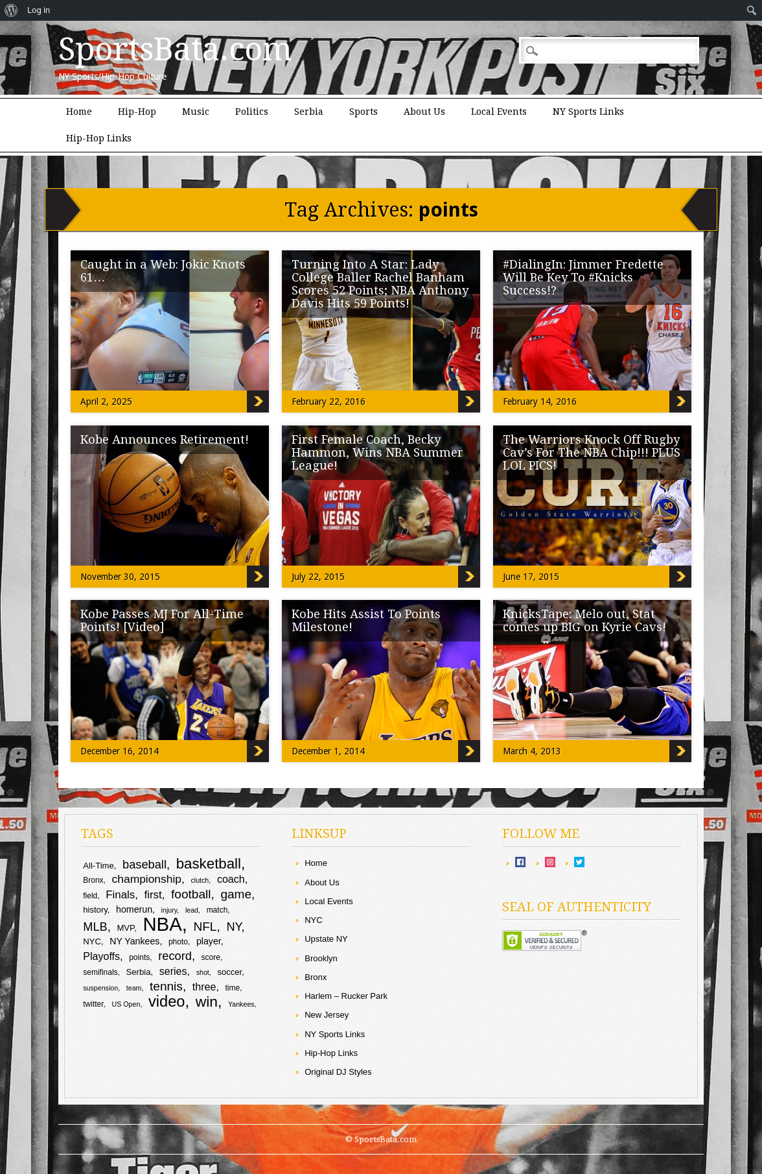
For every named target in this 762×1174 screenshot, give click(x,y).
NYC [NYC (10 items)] (92, 941)
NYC (313, 920)
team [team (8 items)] (134, 988)
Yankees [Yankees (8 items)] (241, 1004)
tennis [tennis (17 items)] (166, 986)
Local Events (499, 111)
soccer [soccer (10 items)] (229, 972)
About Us (424, 111)
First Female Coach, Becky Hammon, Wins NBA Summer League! (377, 452)
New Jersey (327, 1015)
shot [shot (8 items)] (202, 972)
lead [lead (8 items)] (191, 910)
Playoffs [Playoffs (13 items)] (101, 956)
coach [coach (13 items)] (231, 879)
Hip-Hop (137, 111)
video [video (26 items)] (166, 1001)
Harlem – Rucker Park (346, 996)
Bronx (316, 977)
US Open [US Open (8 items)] (126, 1004)
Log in (38, 10)
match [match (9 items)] (217, 910)
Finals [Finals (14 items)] (120, 895)
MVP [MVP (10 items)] (125, 928)
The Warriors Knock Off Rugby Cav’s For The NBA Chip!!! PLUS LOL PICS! (591, 452)
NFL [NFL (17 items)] (204, 926)
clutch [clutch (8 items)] (199, 880)
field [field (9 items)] (90, 895)
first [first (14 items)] (153, 895)
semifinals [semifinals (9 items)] (100, 972)
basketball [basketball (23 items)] (208, 864)
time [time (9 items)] (232, 987)
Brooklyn (321, 958)
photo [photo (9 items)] (178, 941)
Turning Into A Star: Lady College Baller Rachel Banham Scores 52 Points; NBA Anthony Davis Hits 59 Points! (380, 284)
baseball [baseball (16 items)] (144, 864)
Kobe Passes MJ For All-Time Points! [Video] (162, 620)
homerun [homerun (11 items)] (134, 909)
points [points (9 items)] (139, 957)
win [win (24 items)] (207, 1001)
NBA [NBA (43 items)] (162, 924)
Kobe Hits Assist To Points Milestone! (366, 620)
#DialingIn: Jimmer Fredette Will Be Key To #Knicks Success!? (583, 277)
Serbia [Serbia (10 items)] (138, 972)
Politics (251, 111)
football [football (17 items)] (191, 894)
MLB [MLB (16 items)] (95, 926)
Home (79, 111)
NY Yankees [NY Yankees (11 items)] (134, 941)
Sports (363, 111)
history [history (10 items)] (95, 910)
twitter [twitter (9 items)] (93, 1004)
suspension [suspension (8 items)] (100, 988)
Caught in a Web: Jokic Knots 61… (163, 271)
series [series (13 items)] (173, 971)
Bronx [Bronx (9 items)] (93, 880)
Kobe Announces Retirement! (164, 439)
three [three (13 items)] (204, 986)
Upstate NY (326, 939)
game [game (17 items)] (235, 894)
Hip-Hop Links (99, 138)
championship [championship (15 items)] (146, 878)
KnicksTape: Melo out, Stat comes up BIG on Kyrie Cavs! (584, 620)
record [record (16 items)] (175, 956)
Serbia (308, 111)
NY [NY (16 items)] (233, 926)
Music (195, 111)
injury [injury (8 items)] (169, 910)
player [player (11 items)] (208, 941)
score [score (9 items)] (211, 957)
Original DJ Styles (338, 1072)
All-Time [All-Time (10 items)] (98, 865)
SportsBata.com (175, 49)
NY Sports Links (588, 111)
